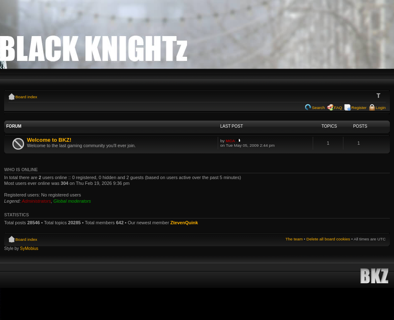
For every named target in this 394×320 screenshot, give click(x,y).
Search (318, 107)
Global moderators (72, 201)
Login (381, 107)
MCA (230, 140)
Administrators (36, 201)
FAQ (338, 107)
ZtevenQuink (184, 222)
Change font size (380, 95)
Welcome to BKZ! (49, 140)
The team (294, 239)
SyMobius (29, 248)
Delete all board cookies (328, 239)
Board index (26, 97)
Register (359, 107)
